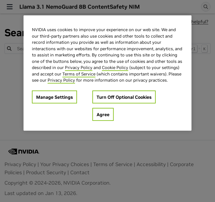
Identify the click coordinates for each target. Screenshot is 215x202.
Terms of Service (78, 73)
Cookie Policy (115, 67)
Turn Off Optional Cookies (124, 97)
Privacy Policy (78, 67)
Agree (103, 114)
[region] (107, 73)
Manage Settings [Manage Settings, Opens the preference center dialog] (54, 97)
